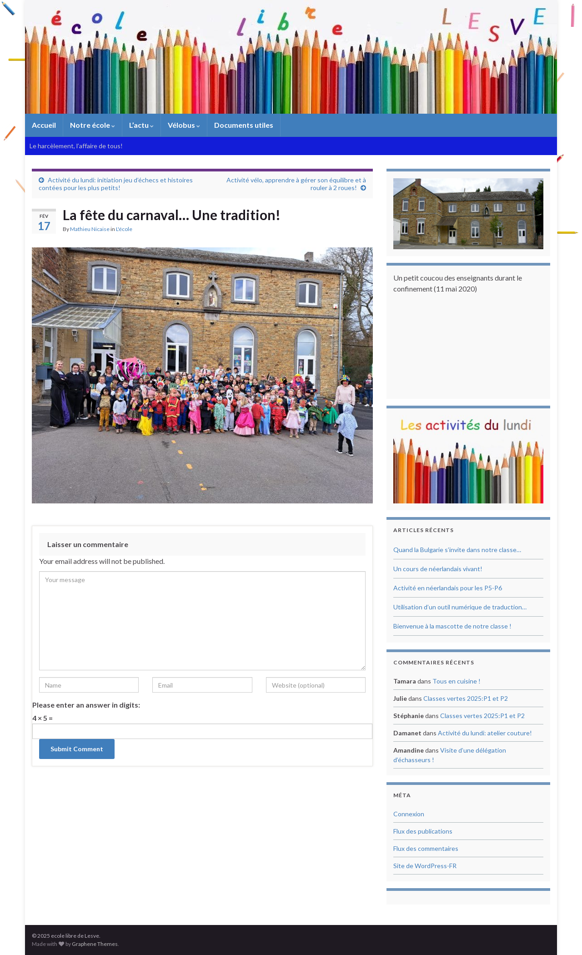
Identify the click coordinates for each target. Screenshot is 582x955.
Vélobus (184, 125)
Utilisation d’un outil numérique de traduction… (460, 607)
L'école (124, 229)
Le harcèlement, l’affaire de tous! (76, 146)
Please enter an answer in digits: (86, 704)
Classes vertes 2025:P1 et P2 (465, 698)
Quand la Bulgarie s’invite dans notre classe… (457, 549)
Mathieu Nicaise (90, 229)
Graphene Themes (95, 943)
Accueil (44, 125)
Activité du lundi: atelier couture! (485, 733)
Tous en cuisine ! (456, 681)
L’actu (141, 125)
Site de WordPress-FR (425, 866)
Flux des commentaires (425, 848)
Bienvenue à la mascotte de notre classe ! (452, 626)
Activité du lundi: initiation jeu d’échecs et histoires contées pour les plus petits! (116, 183)
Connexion (408, 814)
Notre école (92, 125)
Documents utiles (243, 125)
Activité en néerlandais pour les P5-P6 (447, 588)
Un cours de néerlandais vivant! (437, 569)
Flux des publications (422, 831)
